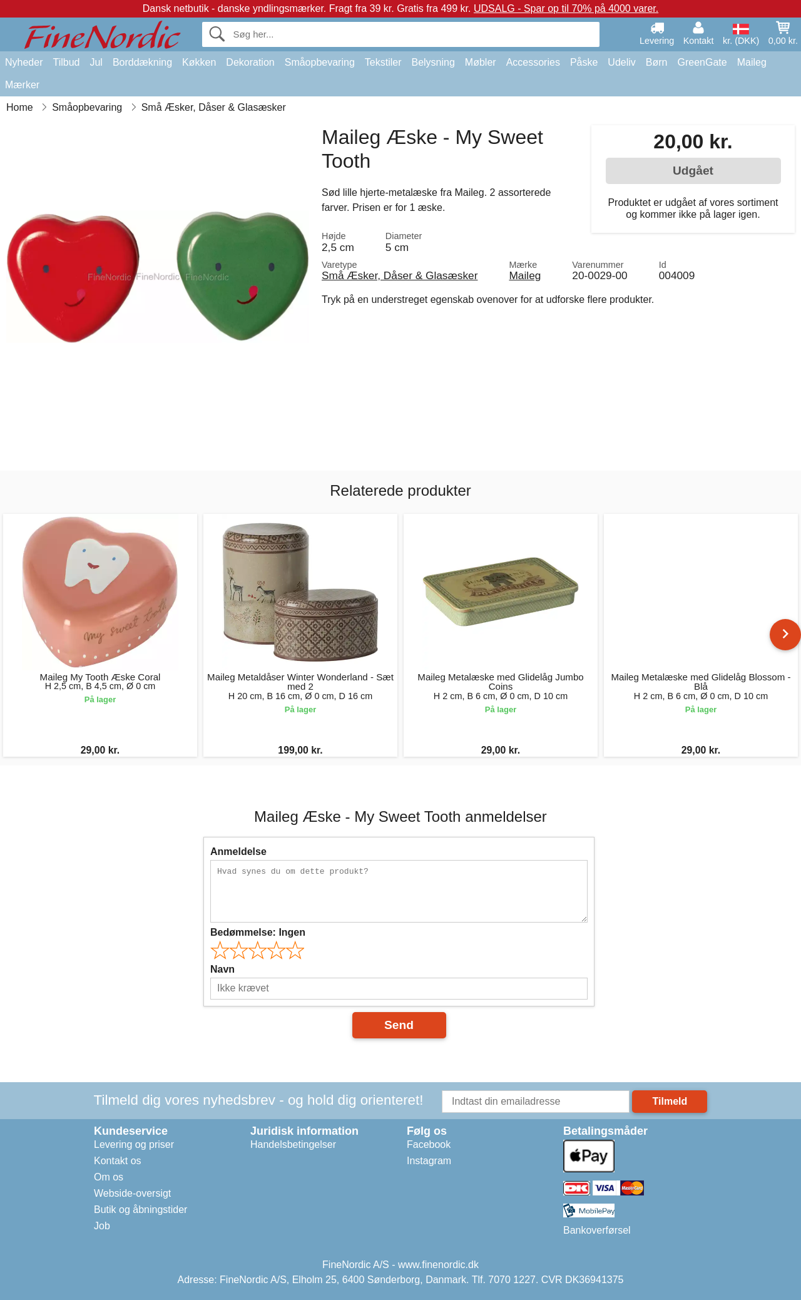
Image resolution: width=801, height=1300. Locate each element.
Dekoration (250, 62)
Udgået (693, 170)
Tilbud (66, 62)
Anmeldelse (238, 851)
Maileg (752, 62)
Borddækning (142, 62)
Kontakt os (117, 1160)
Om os (108, 1177)
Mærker (22, 84)
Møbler (480, 62)
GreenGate (702, 62)
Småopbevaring (320, 62)
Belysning (432, 62)
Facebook (429, 1144)
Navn (222, 969)
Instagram (429, 1160)
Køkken (199, 62)
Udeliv (621, 62)
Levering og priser (134, 1144)
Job (102, 1226)
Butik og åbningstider (140, 1209)
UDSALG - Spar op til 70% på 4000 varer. (566, 8)
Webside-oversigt (132, 1193)
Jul (95, 62)
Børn (657, 62)
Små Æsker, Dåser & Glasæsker (399, 275)
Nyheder (24, 62)
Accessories (533, 62)
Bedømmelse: (257, 932)
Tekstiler (383, 62)
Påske (584, 62)
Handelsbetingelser (293, 1144)
